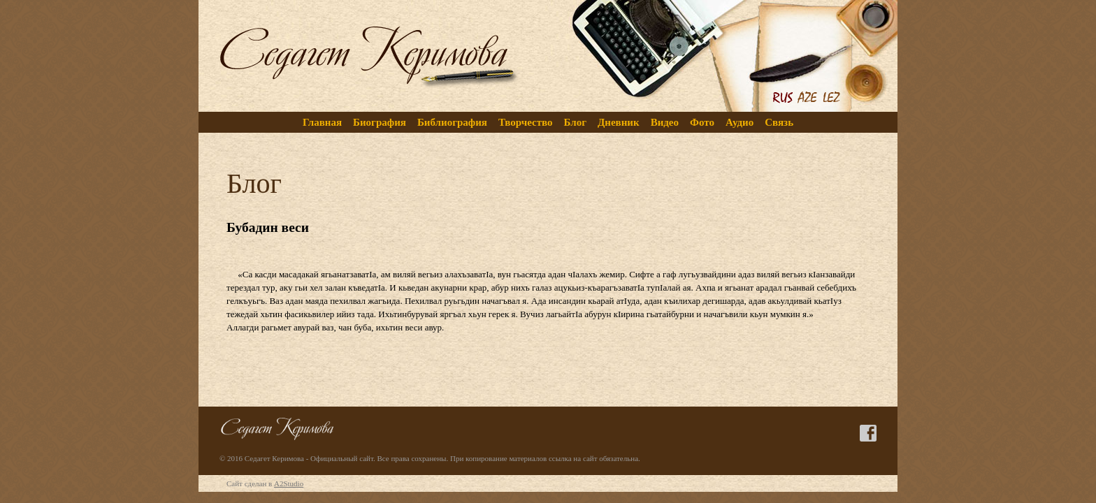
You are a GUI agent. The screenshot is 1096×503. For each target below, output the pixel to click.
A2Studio (288, 483)
